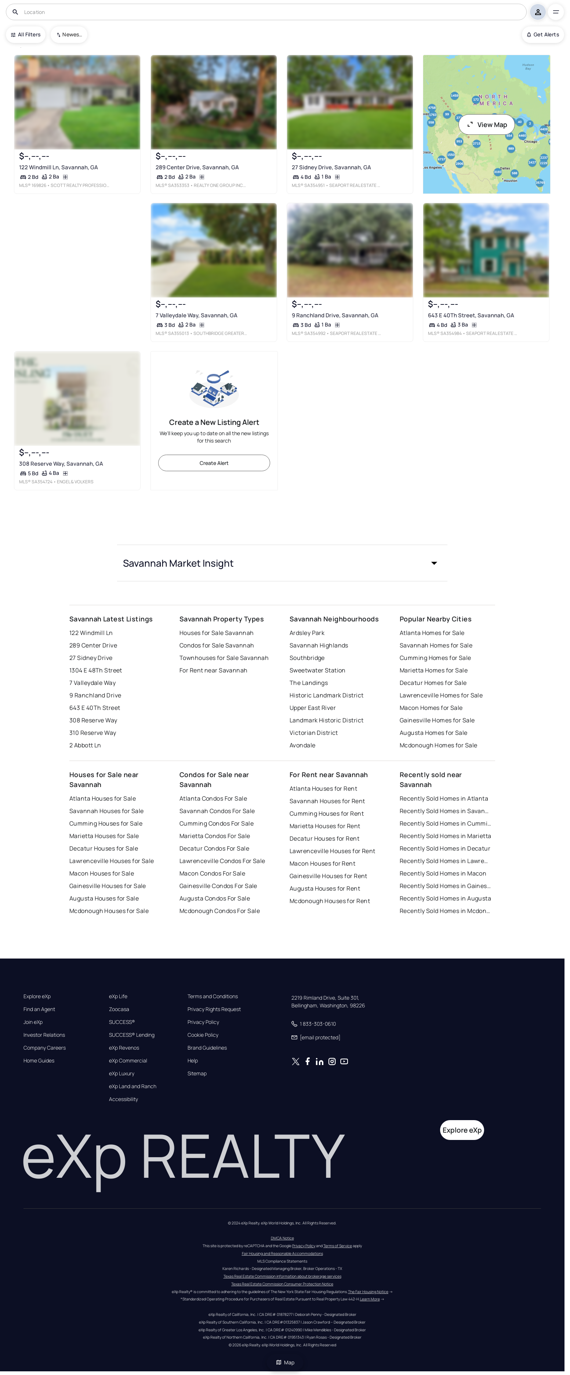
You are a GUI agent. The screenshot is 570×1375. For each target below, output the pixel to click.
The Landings (309, 683)
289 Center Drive (93, 645)
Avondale (303, 745)
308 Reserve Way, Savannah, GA (61, 463)
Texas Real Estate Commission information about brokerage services (282, 1276)
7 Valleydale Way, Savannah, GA (196, 315)
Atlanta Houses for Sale (102, 798)
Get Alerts (543, 34)
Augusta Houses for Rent (325, 888)
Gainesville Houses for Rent (328, 876)
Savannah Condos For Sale (217, 811)
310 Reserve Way (92, 733)
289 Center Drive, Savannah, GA (197, 167)
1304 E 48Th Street (95, 670)
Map (285, 1362)
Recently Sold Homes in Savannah (445, 811)
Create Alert (214, 462)
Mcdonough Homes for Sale (439, 745)
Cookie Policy (203, 1034)
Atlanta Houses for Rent (323, 788)
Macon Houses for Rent (322, 863)
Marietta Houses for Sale (104, 836)
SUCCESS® (122, 1022)
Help (193, 1060)
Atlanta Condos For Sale (213, 798)
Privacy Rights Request (214, 1009)
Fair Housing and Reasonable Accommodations (282, 1253)
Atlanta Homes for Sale (432, 633)
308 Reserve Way (93, 720)
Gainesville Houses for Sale (107, 886)
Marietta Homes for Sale (434, 670)
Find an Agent (39, 1009)
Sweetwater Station (318, 670)
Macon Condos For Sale (212, 873)
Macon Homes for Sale (431, 708)
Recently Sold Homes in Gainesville (445, 886)
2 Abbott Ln (85, 745)
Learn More (370, 1299)
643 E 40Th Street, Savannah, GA (471, 315)
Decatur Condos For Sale (214, 848)
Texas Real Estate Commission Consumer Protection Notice (282, 1283)
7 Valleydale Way (92, 683)
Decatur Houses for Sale (103, 848)
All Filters (25, 34)
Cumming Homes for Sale (435, 658)
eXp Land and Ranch (132, 1086)
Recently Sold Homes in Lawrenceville (445, 861)
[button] (282, 563)
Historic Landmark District (326, 695)
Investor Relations (44, 1034)
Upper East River (313, 708)
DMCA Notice (282, 1238)
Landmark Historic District (326, 720)
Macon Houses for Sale (101, 873)
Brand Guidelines (207, 1047)
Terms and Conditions (213, 996)
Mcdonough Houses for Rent (330, 901)
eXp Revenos (124, 1047)
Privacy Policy (203, 1022)
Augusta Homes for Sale (434, 733)
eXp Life (118, 996)
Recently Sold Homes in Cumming (445, 823)
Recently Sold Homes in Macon (443, 873)
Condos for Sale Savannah (216, 645)
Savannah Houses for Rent (327, 801)
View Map (486, 124)
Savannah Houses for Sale (106, 811)
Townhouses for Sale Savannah (224, 658)
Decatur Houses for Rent (324, 838)
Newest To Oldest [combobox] (72, 34)
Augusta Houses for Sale (104, 898)
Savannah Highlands (319, 645)
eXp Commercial (128, 1060)
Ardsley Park (307, 633)
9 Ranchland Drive (95, 695)
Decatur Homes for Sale (433, 683)
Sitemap (197, 1073)
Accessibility (123, 1099)
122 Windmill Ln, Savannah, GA (58, 167)
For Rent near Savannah (213, 670)
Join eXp (33, 1022)
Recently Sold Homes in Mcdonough (445, 911)
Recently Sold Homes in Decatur (445, 848)
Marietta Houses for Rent (325, 826)
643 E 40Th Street (94, 708)
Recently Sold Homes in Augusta (445, 898)
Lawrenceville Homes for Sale (441, 695)
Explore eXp (37, 996)
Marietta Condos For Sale (214, 836)
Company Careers (44, 1047)
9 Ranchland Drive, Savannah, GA (335, 315)
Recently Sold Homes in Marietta (445, 836)
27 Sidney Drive (91, 658)
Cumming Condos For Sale (216, 823)
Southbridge (307, 658)
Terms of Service (337, 1245)
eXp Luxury (121, 1073)
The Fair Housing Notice (368, 1291)
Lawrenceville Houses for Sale (111, 861)
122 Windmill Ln (91, 633)
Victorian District (314, 733)
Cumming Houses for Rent (327, 813)
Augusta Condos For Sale (214, 898)
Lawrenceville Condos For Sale (222, 861)
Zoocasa (119, 1009)
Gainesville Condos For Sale (218, 886)
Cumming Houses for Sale (105, 823)
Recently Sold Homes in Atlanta (444, 798)
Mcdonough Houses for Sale (109, 911)
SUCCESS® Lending (132, 1034)
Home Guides (38, 1060)
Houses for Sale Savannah (216, 633)
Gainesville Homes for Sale (437, 720)
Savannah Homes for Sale (436, 645)
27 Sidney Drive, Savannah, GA (331, 167)
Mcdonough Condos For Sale (219, 911)
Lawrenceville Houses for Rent (332, 851)
